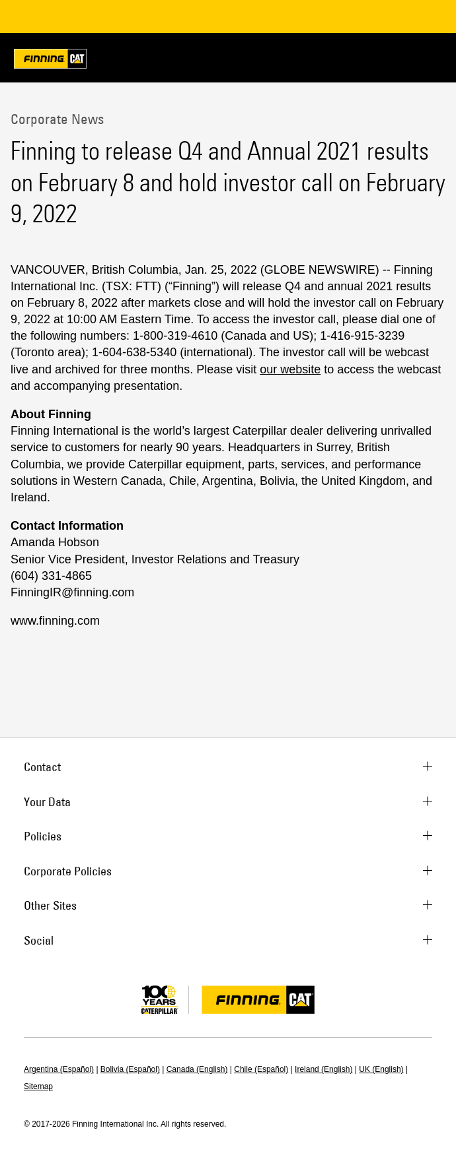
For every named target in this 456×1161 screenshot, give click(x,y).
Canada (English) (197, 1069)
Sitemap (38, 1086)
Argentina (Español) (59, 1069)
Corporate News (57, 118)
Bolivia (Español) (130, 1069)
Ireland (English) (323, 1069)
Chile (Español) (261, 1069)
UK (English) (381, 1069)
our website (290, 369)
